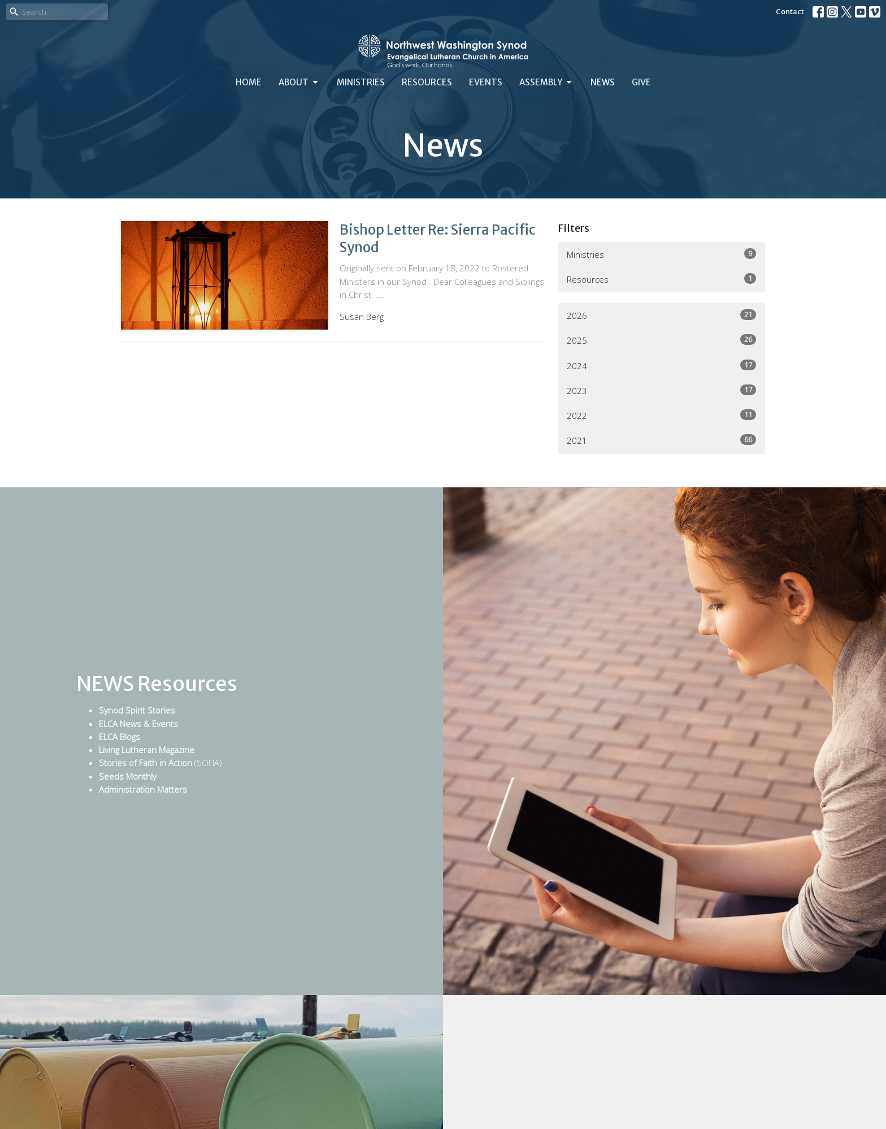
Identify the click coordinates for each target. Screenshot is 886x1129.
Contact (790, 11)
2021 (661, 440)
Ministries (361, 82)
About (299, 82)
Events (485, 82)
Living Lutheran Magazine (146, 749)
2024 (661, 365)
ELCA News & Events (138, 723)
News (602, 82)
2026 (661, 315)
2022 (661, 415)
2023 (661, 390)
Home (249, 82)
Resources (427, 82)
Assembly (546, 82)
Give (641, 82)
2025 (661, 340)
